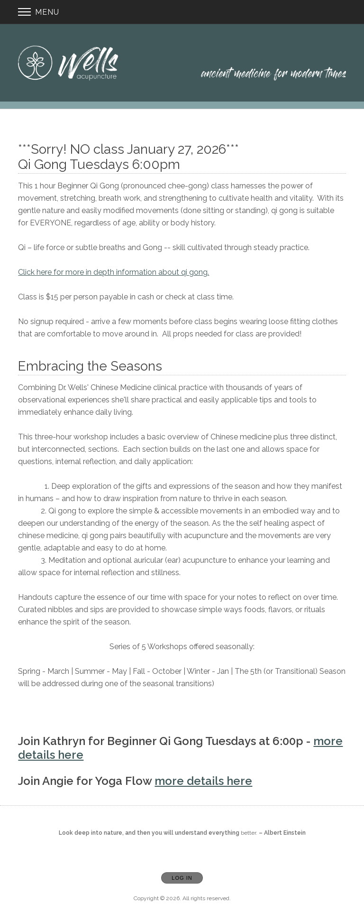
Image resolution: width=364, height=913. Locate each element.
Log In (182, 878)
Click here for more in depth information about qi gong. (113, 272)
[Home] (182, 63)
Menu (38, 12)
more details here (203, 781)
